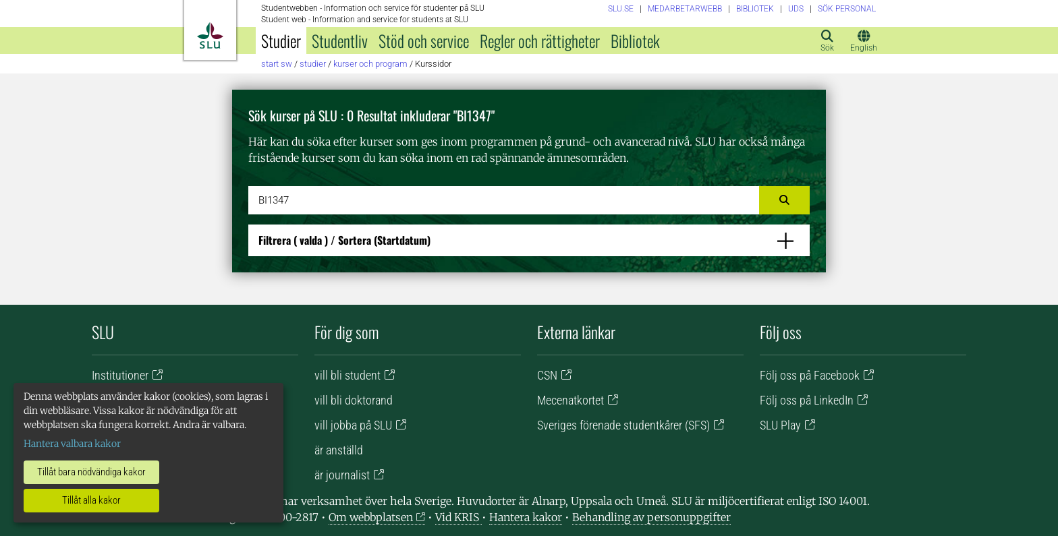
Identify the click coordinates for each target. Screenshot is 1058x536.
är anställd (338, 450)
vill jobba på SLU (353, 425)
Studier (281, 40)
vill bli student (347, 375)
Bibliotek (635, 40)
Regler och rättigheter (540, 40)
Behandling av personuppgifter (651, 517)
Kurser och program (370, 64)
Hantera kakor (525, 517)
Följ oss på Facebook (810, 375)
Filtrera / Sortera (344, 240)
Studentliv (340, 40)
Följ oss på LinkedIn (807, 400)
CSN (547, 375)
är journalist (342, 475)
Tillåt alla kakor (91, 500)
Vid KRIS (458, 517)
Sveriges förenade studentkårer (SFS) (623, 425)
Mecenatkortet (570, 400)
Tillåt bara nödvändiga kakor (91, 472)
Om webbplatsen (371, 517)
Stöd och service (424, 40)
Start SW (276, 64)
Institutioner (120, 375)
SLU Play (780, 425)
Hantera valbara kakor (72, 444)
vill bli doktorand (353, 400)
